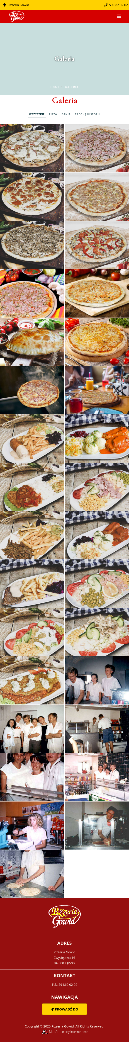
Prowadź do (64, 1009)
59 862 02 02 (116, 5)
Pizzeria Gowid (18, 5)
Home (55, 87)
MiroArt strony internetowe (64, 1032)
